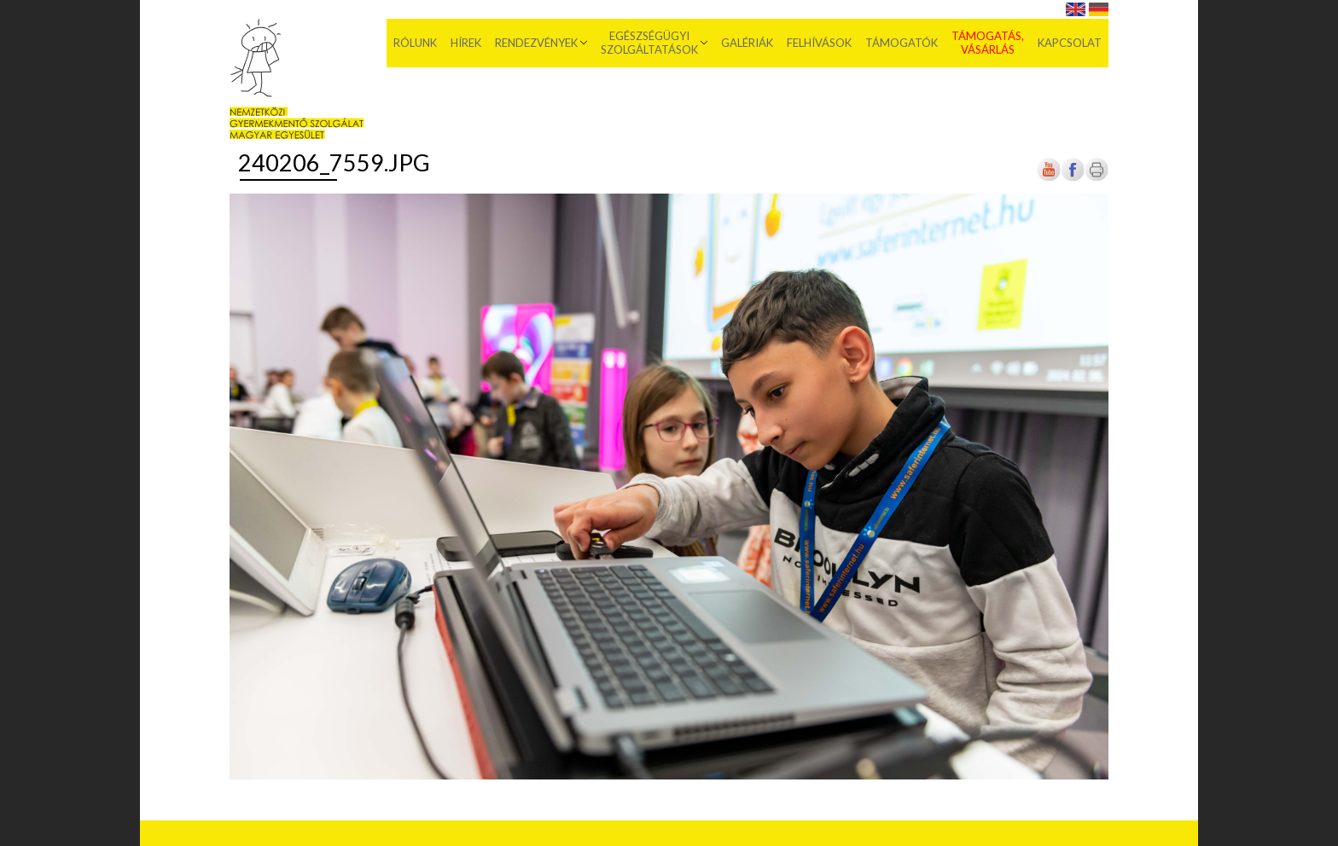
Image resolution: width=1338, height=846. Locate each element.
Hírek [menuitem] (466, 42)
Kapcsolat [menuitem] (1070, 42)
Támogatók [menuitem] (901, 42)
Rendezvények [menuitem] (536, 42)
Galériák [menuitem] (747, 42)
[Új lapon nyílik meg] (1073, 178)
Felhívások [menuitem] (819, 42)
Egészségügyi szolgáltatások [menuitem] (649, 42)
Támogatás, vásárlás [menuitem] (987, 42)
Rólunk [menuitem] (415, 42)
